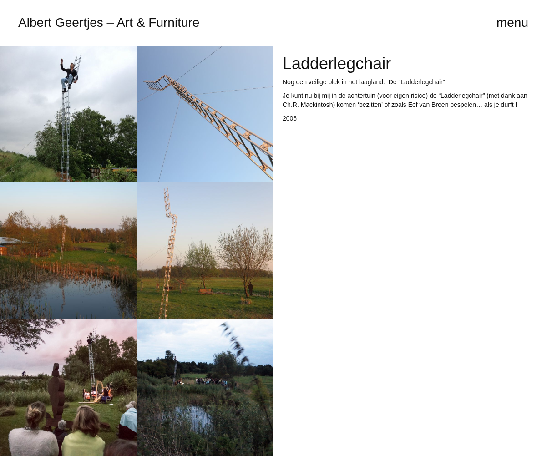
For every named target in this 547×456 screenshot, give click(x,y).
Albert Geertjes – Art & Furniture (108, 22)
